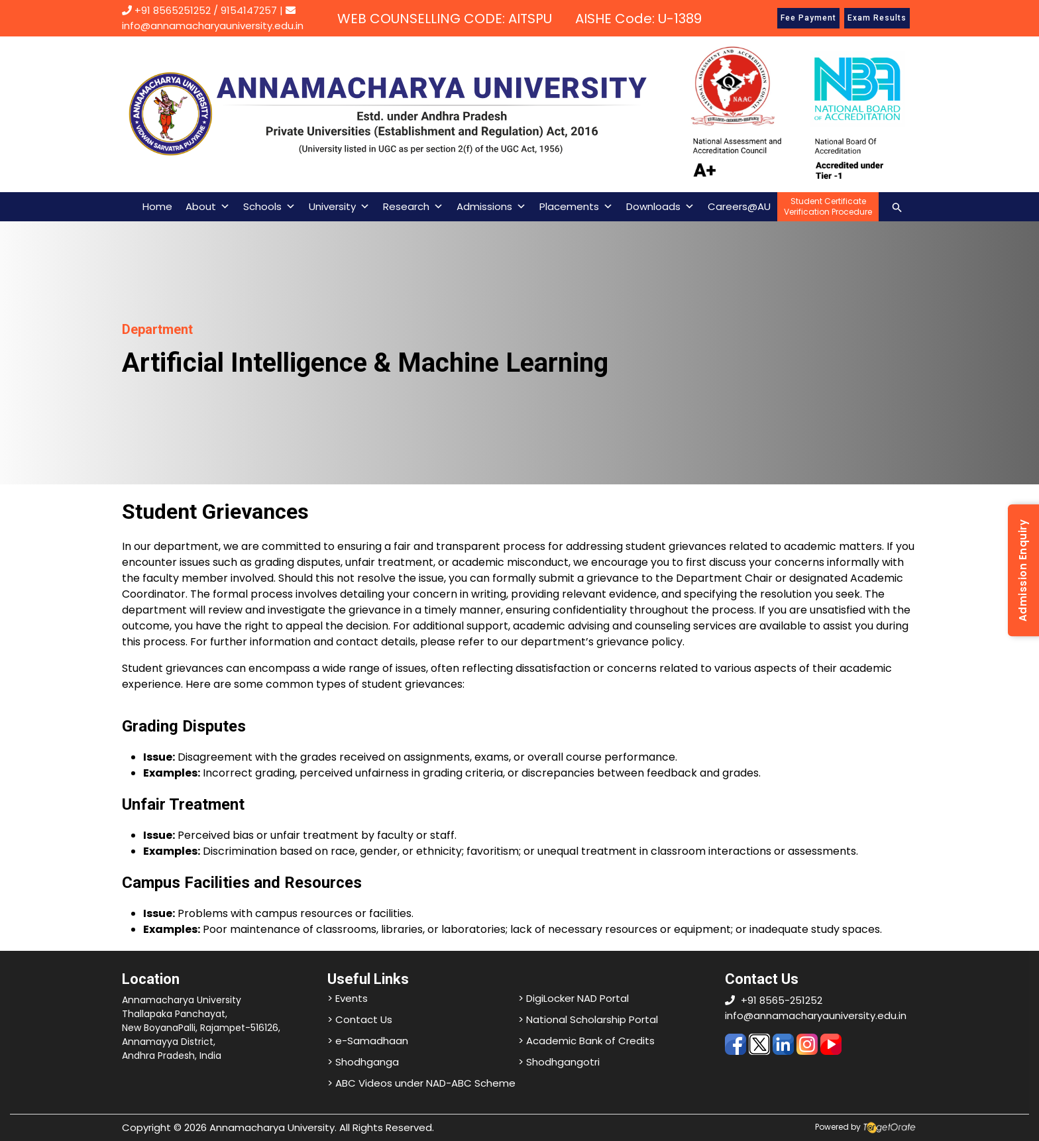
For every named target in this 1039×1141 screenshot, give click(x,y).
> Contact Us (359, 1019)
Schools (269, 206)
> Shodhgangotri (559, 1062)
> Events (347, 998)
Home (157, 206)
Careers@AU (739, 206)
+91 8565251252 (173, 10)
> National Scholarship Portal (588, 1019)
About (208, 206)
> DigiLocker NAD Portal (573, 998)
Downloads (660, 206)
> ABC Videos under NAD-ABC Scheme (421, 1083)
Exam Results (877, 18)
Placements (576, 206)
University (339, 206)
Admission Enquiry (1023, 570)
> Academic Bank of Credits (586, 1041)
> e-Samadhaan (367, 1041)
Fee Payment (808, 18)
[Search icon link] (897, 206)
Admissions (491, 206)
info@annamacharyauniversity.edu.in (815, 1015)
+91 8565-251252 (781, 1000)
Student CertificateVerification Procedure (828, 206)
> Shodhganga (363, 1062)
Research (413, 206)
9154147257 (249, 10)
